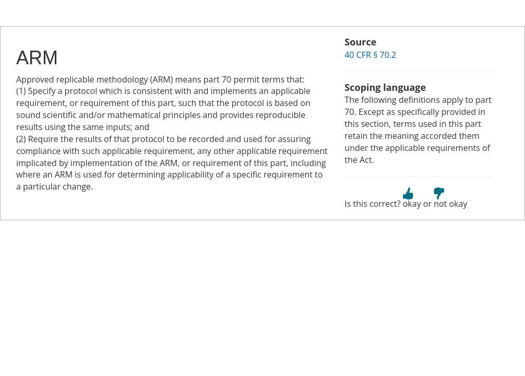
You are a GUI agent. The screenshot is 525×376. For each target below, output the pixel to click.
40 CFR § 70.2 (370, 55)
